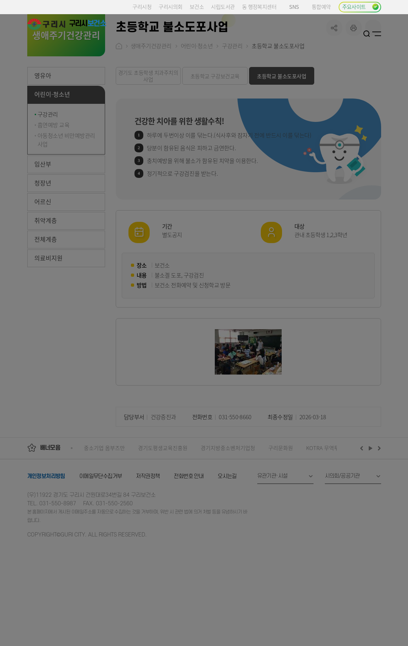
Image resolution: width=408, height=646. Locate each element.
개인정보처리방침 (46, 530)
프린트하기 (354, 81)
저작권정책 (148, 530)
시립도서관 (223, 6)
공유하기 (334, 81)
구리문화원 (280, 501)
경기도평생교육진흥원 (163, 501)
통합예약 (321, 6)
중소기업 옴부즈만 (104, 501)
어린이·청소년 (197, 99)
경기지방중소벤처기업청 (228, 501)
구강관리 (232, 99)
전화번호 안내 (188, 530)
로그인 (358, 33)
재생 (370, 501)
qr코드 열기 (373, 81)
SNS (296, 6)
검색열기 (366, 33)
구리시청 (141, 6)
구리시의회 (170, 6)
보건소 (197, 6)
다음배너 (378, 501)
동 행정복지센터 (259, 6)
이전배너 (363, 501)
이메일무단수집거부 (100, 530)
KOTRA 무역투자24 (328, 501)
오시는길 (227, 530)
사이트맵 (376, 33)
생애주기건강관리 (151, 99)
